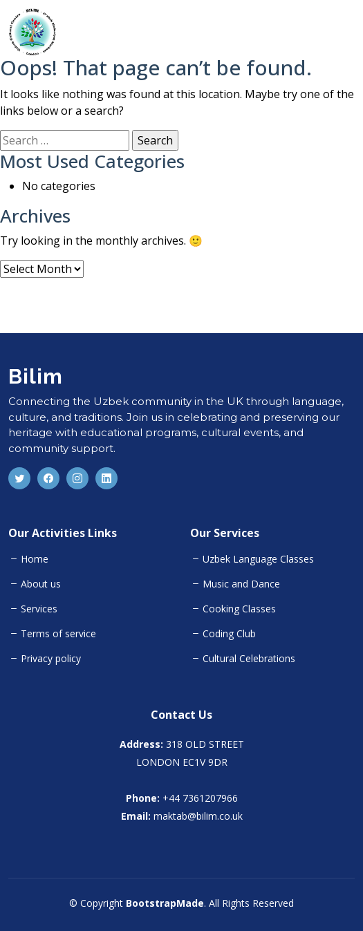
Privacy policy (51, 659)
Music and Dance (241, 584)
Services (39, 609)
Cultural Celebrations (249, 659)
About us (41, 584)
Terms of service (58, 634)
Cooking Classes (239, 609)
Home (34, 559)
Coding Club (229, 634)
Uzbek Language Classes (258, 559)
